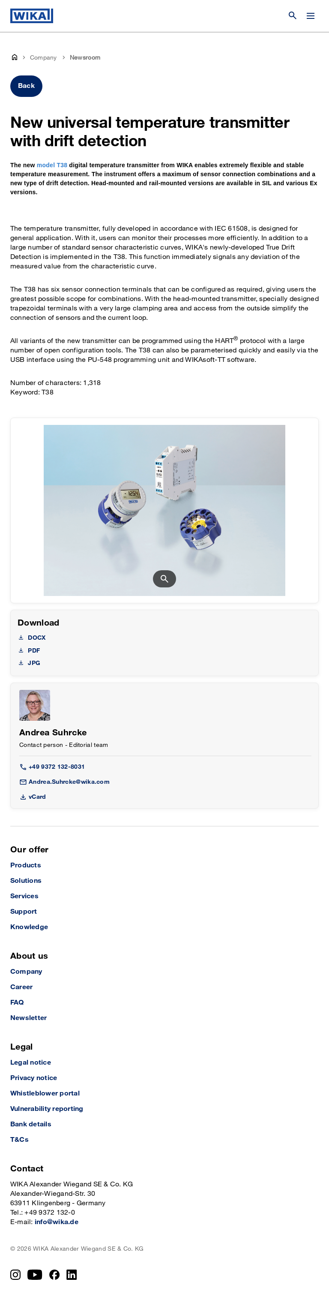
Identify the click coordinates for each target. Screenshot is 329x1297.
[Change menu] (310, 16)
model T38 (52, 165)
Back (26, 86)
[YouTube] (34, 1275)
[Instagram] (15, 1275)
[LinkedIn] (71, 1275)
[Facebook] (54, 1275)
